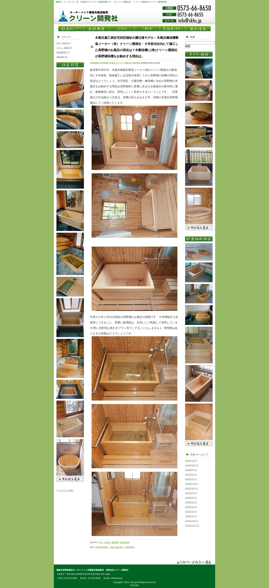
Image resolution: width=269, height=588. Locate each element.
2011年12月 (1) (191, 521)
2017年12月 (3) (191, 465)
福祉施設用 (125, 542)
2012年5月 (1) (191, 502)
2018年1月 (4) (191, 461)
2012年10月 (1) (191, 488)
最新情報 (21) (62, 57)
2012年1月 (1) (191, 516)
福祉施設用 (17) (63, 52)
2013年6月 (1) (191, 470)
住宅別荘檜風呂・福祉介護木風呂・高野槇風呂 (115, 547)
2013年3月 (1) (191, 479)
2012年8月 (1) (191, 498)
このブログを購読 (66, 490)
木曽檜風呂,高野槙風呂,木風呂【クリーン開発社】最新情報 (115, 63)
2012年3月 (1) (191, 511)
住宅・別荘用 (104, 542)
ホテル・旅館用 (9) (64, 48)
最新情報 (115, 542)
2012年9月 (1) (191, 493)
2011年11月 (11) (192, 525)
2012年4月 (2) (191, 507)
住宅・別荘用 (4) (63, 43)
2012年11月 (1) (191, 484)
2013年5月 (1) (191, 474)
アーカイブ (202, 454)
